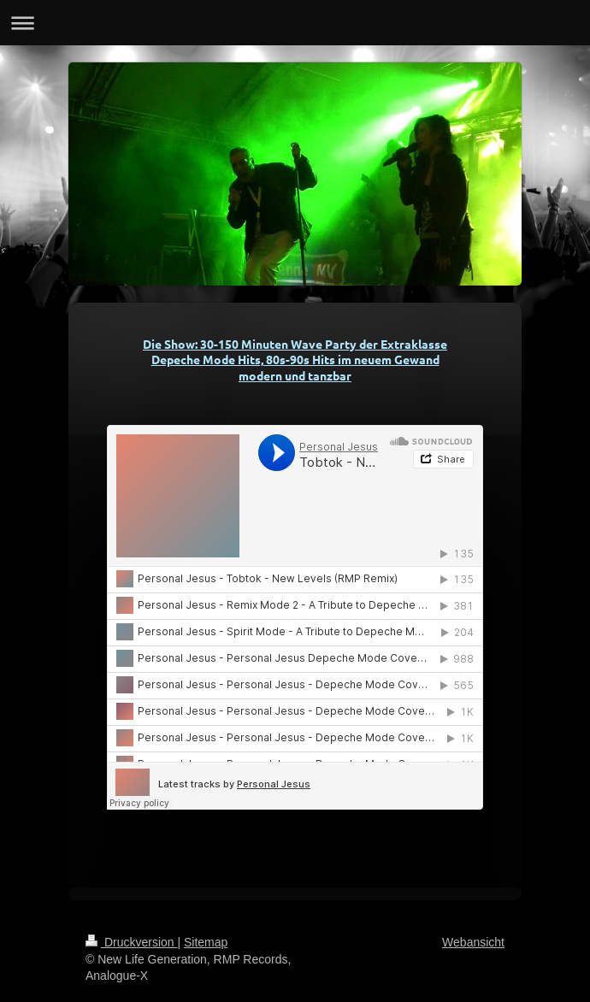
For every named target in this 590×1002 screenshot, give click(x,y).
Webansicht (473, 942)
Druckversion (131, 942)
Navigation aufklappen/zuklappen (295, 22)
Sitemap (205, 942)
